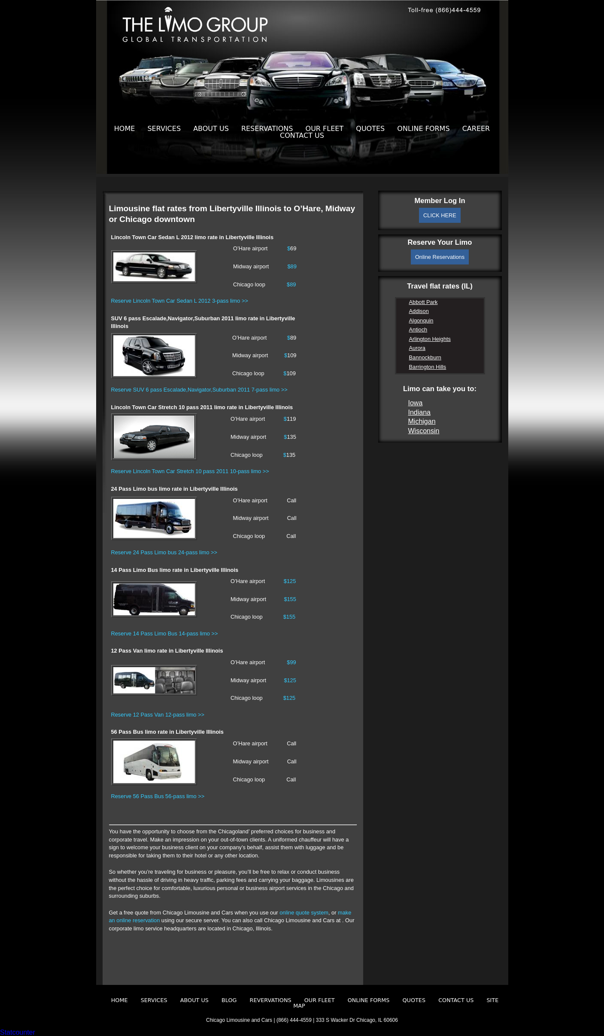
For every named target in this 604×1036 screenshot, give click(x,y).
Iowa (415, 403)
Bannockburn (425, 357)
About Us (211, 129)
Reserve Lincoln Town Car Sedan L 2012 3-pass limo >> (179, 301)
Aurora (417, 348)
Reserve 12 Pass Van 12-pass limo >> (157, 714)
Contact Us (302, 135)
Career (476, 129)
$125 (290, 581)
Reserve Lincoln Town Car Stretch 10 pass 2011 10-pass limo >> (190, 471)
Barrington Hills (427, 367)
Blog (229, 1000)
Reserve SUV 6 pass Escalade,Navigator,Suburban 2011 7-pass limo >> (199, 389)
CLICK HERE (439, 215)
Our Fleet (325, 129)
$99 (291, 662)
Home (124, 129)
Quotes (370, 129)
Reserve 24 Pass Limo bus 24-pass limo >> (164, 552)
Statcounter (17, 1032)
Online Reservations (439, 257)
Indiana (419, 412)
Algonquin (421, 320)
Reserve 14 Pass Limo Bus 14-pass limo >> (164, 633)
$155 (290, 599)
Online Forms (423, 129)
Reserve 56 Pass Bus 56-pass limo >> (158, 796)
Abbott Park (423, 302)
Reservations (267, 129)
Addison (419, 311)
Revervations (270, 1000)
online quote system (303, 912)
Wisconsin (424, 430)
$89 (291, 266)
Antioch (418, 329)
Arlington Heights (430, 339)
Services (164, 129)
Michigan (422, 421)
